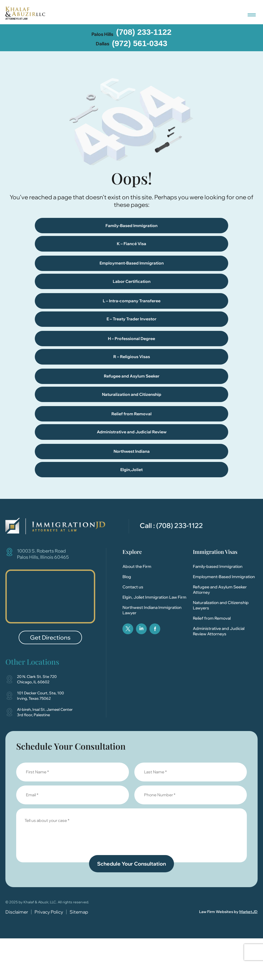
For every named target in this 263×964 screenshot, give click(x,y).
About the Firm (136, 591)
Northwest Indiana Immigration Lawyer (152, 635)
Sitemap (79, 937)
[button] (251, 14)
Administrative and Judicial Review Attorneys (218, 656)
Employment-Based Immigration (224, 601)
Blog (126, 601)
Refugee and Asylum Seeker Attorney (220, 614)
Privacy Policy (49, 937)
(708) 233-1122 (143, 32)
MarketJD (248, 937)
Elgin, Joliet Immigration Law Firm (154, 622)
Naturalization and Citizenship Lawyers (221, 630)
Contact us (132, 612)
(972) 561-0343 (139, 43)
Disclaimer (16, 937)
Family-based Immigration (217, 591)
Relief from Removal (212, 643)
